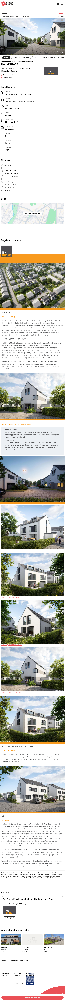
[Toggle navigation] (62, 4)
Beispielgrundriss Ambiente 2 (11, 692)
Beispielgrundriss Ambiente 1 (11, 645)
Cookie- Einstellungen (18, 982)
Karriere (3, 979)
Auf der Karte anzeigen (32, 213)
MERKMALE (26, 57)
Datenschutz (18, 979)
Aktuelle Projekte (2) (9, 917)
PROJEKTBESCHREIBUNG (48, 57)
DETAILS (15, 57)
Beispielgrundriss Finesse (10, 597)
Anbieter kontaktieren (32, 998)
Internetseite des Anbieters (17, 922)
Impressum (5, 922)
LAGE (35, 57)
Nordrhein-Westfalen (7, 16)
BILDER (6, 57)
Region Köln (18, 16)
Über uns (4, 975)
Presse (3, 977)
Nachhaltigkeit (5, 984)
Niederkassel (27, 16)
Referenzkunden (6, 986)
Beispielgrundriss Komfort (10, 550)
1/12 (60, 51)
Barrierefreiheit (6, 981)
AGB (15, 977)
